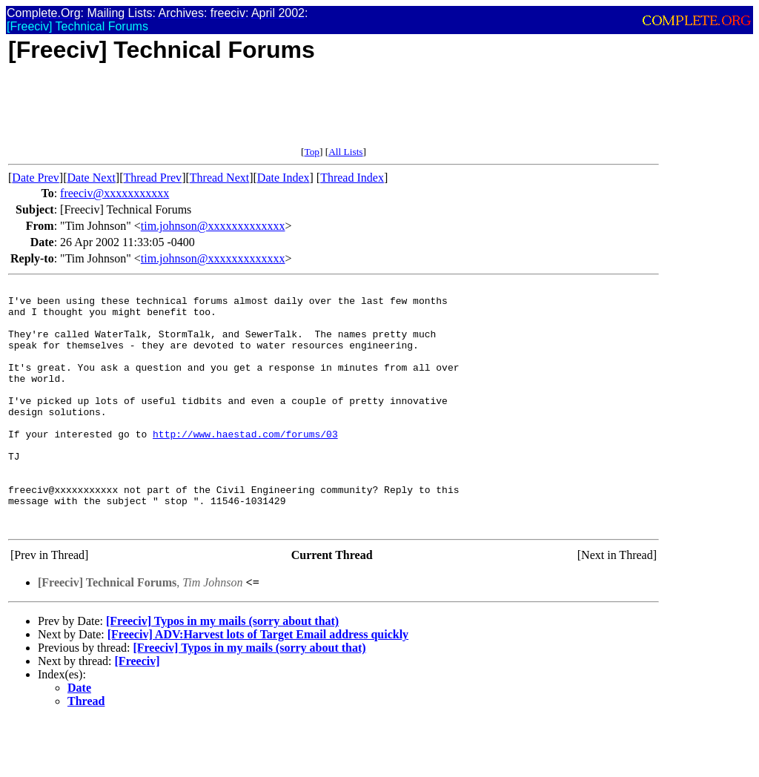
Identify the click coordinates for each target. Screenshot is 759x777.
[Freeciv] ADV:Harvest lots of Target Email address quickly (257, 683)
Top (311, 151)
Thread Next (219, 177)
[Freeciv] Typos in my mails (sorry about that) (222, 670)
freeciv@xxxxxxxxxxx (114, 193)
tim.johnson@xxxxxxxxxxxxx (213, 225)
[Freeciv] (137, 710)
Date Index (283, 177)
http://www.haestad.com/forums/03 (245, 465)
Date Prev (35, 177)
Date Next (91, 177)
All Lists (345, 151)
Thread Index (352, 177)
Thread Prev (152, 177)
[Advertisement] (278, 112)
